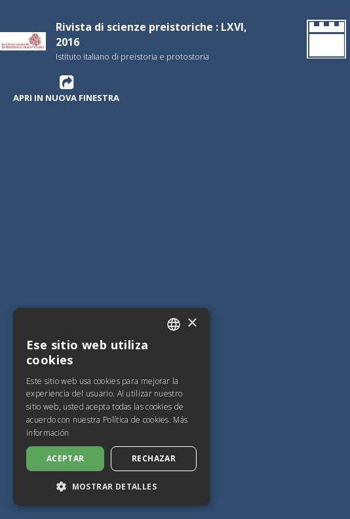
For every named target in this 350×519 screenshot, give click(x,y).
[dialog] (111, 407)
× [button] (192, 323)
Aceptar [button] (66, 458)
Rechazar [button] (154, 458)
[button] (111, 486)
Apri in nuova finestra (66, 88)
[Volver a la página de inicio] (324, 41)
